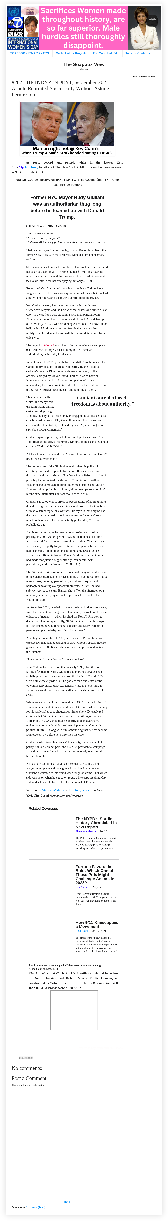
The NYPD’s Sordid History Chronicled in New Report (96, 822)
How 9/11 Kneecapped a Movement (97, 924)
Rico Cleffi (82, 930)
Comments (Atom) (35, 1207)
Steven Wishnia (53, 790)
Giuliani (49, 345)
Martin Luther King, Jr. (71, 53)
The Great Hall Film (106, 53)
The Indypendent (80, 790)
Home (67, 1202)
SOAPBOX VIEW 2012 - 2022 (30, 53)
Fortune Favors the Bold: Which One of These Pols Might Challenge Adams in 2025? (95, 874)
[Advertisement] (67, 1175)
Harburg (28, 167)
